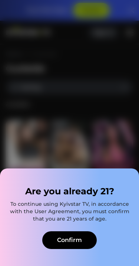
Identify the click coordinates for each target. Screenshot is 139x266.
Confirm (69, 239)
